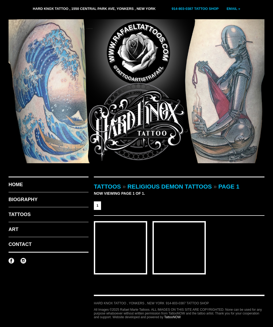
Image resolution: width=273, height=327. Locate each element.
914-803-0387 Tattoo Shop (195, 9)
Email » (233, 9)
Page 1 (228, 186)
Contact (20, 244)
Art (13, 229)
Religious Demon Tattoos (169, 186)
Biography (23, 199)
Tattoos (20, 214)
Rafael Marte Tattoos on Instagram (23, 261)
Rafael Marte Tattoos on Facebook (11, 261)
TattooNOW (172, 317)
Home (16, 184)
